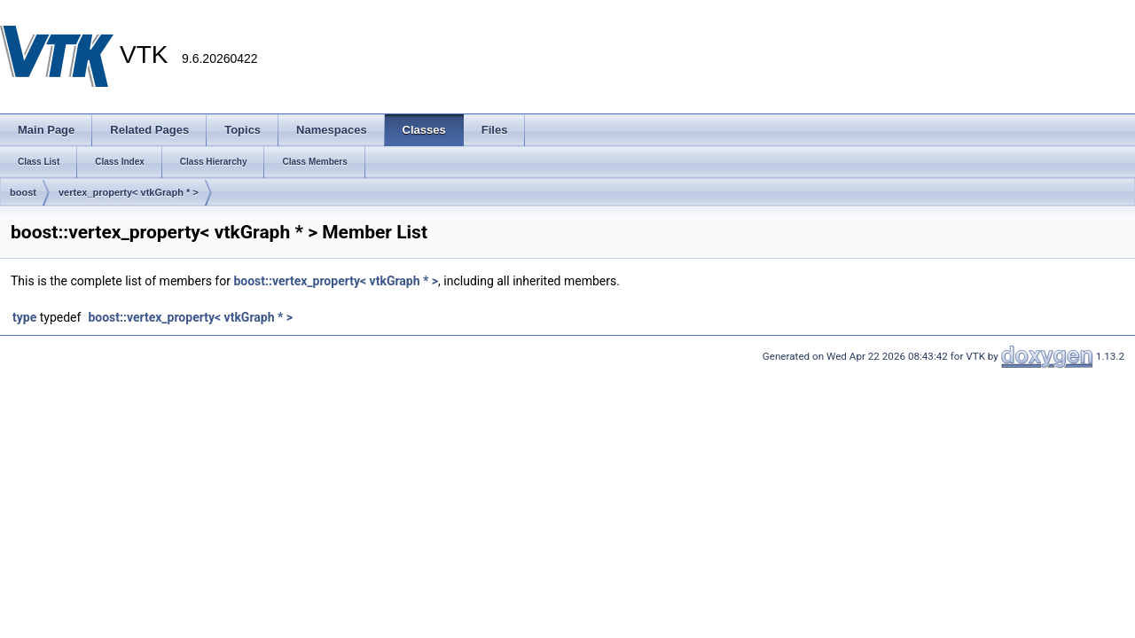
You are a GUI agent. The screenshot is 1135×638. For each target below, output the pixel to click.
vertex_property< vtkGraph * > (129, 192)
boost (23, 192)
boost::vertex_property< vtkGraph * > (335, 281)
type (24, 317)
